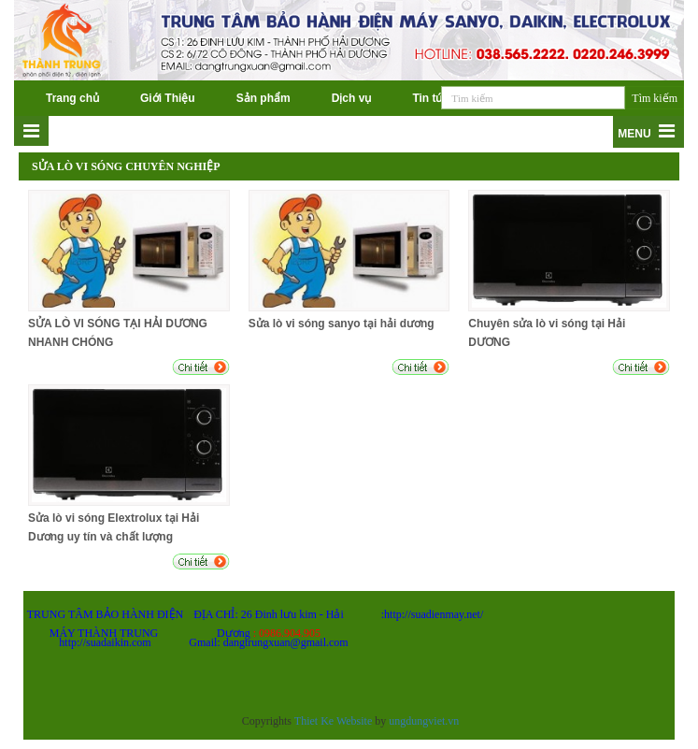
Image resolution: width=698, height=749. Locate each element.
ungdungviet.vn (424, 720)
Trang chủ (72, 98)
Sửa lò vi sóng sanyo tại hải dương (341, 323)
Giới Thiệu (167, 98)
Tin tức (430, 98)
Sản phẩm (263, 98)
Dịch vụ (352, 98)
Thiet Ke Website (333, 720)
